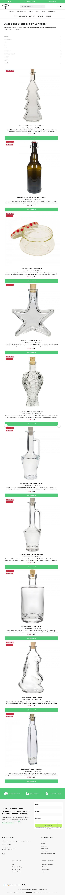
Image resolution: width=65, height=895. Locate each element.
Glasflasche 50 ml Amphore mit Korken (31, 483)
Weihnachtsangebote (47, 864)
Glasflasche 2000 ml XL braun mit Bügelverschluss (31, 197)
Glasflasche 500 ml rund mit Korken (31, 626)
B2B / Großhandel (16, 872)
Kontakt (43, 843)
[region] (32, 425)
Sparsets (6, 63)
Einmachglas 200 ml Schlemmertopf (31, 269)
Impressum (44, 846)
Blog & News (44, 848)
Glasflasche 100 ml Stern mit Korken (31, 340)
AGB (19, 821)
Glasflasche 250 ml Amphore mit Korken (31, 555)
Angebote (6, 60)
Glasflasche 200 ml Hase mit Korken (31, 697)
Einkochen (45, 867)
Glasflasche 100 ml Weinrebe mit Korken (31, 412)
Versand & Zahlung (17, 867)
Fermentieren (7, 51)
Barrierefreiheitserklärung (48, 853)
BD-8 (45, 889)
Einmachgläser (7, 39)
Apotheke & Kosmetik (9, 54)
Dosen (5, 45)
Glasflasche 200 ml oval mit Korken (31, 769)
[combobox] (29, 6)
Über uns (43, 841)
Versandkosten (29, 892)
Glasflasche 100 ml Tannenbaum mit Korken (31, 126)
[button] (60, 36)
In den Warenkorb (31, 138)
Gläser (5, 42)
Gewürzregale (46, 869)
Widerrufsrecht (16, 869)
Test (43, 872)
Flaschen (6, 36)
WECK (5, 48)
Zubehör (6, 57)
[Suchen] (42, 6)
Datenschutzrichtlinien (8, 823)
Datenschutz (44, 851)
